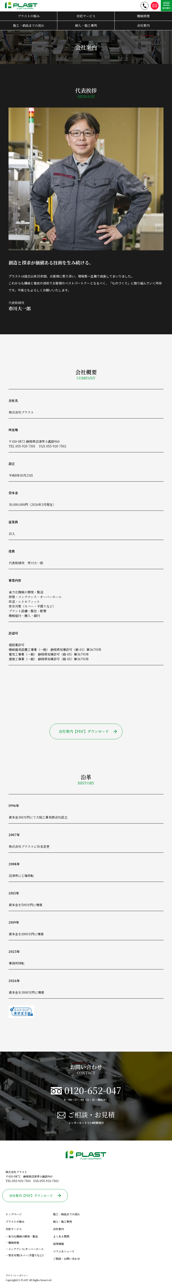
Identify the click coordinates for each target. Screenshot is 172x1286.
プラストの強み (29, 16)
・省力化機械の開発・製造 (22, 1236)
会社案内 (143, 25)
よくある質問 (61, 1236)
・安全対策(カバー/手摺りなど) (24, 1255)
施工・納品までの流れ (28, 25)
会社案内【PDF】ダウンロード (88, 731)
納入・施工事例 (86, 25)
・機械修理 (12, 1242)
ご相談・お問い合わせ (66, 1258)
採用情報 (58, 1244)
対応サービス (86, 16)
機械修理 (143, 16)
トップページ (14, 1214)
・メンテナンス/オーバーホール (25, 1249)
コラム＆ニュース (63, 1251)
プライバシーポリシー (17, 1275)
